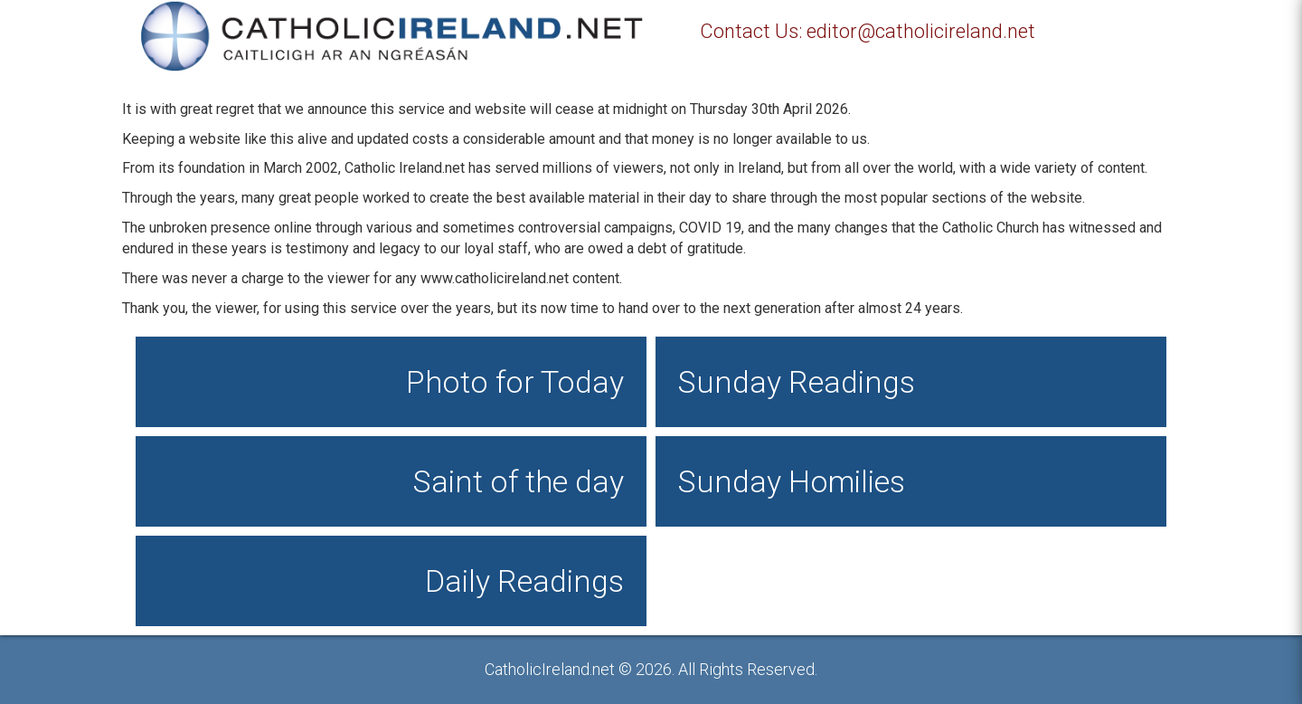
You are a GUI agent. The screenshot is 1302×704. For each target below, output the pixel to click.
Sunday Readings (796, 382)
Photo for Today (515, 382)
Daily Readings (524, 581)
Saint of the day (518, 481)
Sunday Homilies (791, 481)
